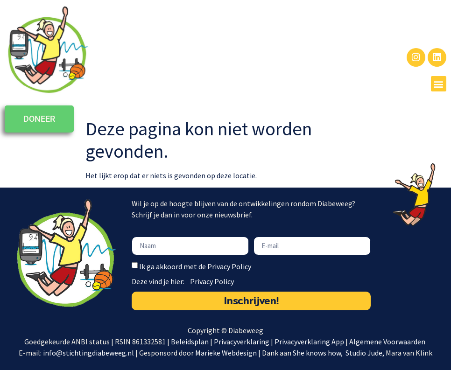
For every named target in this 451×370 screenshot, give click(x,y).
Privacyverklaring (241, 341)
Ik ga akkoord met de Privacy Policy (195, 266)
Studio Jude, (365, 352)
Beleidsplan (190, 341)
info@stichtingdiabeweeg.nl (88, 352)
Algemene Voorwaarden (388, 341)
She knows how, (318, 352)
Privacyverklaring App (310, 341)
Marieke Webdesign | (228, 352)
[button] (438, 83)
